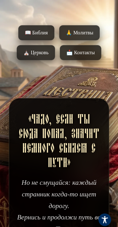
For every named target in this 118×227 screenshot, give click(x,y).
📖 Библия (36, 32)
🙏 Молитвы (79, 32)
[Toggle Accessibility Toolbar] (105, 220)
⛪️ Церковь (35, 52)
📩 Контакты (80, 52)
